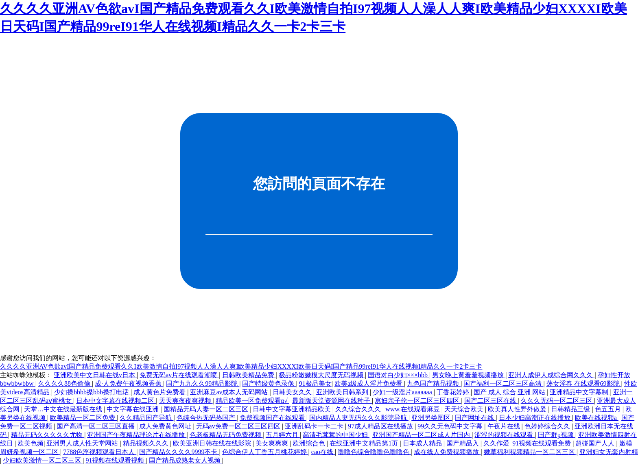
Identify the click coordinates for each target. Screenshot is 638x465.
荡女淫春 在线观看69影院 (583, 383)
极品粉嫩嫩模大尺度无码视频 (322, 375)
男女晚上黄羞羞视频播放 (468, 375)
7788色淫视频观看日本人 (99, 451)
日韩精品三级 (571, 409)
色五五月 (609, 409)
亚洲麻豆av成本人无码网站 (229, 392)
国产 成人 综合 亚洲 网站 (510, 392)
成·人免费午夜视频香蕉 (129, 383)
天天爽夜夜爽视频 (186, 400)
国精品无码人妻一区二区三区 (207, 409)
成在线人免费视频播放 (447, 451)
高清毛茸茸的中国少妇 (336, 434)
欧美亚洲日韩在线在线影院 (213, 443)
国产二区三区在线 (491, 400)
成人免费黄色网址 (166, 426)
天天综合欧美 (464, 409)
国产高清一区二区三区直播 (96, 426)
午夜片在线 (504, 426)
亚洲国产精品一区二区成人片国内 (422, 434)
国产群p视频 (556, 434)
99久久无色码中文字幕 (450, 426)
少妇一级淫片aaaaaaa (403, 392)
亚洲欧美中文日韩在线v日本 (95, 375)
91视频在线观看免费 (542, 443)
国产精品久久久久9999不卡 (179, 451)
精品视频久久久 (146, 443)
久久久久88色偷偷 (65, 383)
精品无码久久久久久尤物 (47, 434)
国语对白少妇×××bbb (398, 375)
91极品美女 (315, 383)
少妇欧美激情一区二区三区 (43, 460)
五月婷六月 (283, 434)
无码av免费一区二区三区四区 (239, 426)
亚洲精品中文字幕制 (580, 392)
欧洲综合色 (310, 443)
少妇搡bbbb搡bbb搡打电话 (92, 392)
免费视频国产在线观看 (273, 417)
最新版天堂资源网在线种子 (332, 400)
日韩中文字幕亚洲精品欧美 (292, 409)
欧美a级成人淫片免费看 (369, 383)
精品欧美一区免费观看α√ (252, 400)
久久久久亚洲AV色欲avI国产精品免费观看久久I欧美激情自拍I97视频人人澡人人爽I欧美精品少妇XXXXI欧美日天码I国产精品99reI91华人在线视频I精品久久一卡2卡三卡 (241, 366)
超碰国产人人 (595, 443)
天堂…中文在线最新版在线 (64, 409)
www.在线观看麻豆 (413, 409)
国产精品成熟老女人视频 (185, 460)
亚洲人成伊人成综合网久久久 (551, 375)
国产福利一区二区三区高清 (503, 383)
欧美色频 (30, 443)
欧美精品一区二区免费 (83, 417)
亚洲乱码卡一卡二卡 (315, 426)
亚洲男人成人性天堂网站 (83, 443)
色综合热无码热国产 (207, 417)
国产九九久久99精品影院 (202, 383)
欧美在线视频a (596, 417)
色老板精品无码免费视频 (226, 434)
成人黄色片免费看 (160, 392)
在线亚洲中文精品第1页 (365, 443)
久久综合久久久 (358, 409)
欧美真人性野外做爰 (518, 409)
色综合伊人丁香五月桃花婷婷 (265, 451)
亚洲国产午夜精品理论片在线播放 (136, 434)
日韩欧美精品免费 (249, 375)
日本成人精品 (423, 443)
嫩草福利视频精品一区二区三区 (530, 451)
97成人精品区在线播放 (381, 426)
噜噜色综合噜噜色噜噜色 (374, 451)
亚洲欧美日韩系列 (343, 392)
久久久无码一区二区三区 (557, 400)
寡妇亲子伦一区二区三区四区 (418, 400)
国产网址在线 (475, 417)
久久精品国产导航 (146, 417)
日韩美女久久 (293, 392)
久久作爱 (496, 443)
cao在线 (323, 451)
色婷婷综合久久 (548, 426)
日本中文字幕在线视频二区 (116, 400)
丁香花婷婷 (454, 392)
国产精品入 (463, 443)
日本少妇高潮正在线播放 (535, 417)
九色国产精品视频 (434, 383)
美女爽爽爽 (273, 443)
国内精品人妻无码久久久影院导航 (359, 417)
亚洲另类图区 (431, 417)
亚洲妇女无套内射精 (608, 451)
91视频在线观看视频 (115, 460)
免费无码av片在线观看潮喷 (179, 375)
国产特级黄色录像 (269, 383)
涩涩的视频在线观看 (504, 434)
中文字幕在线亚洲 (133, 409)
